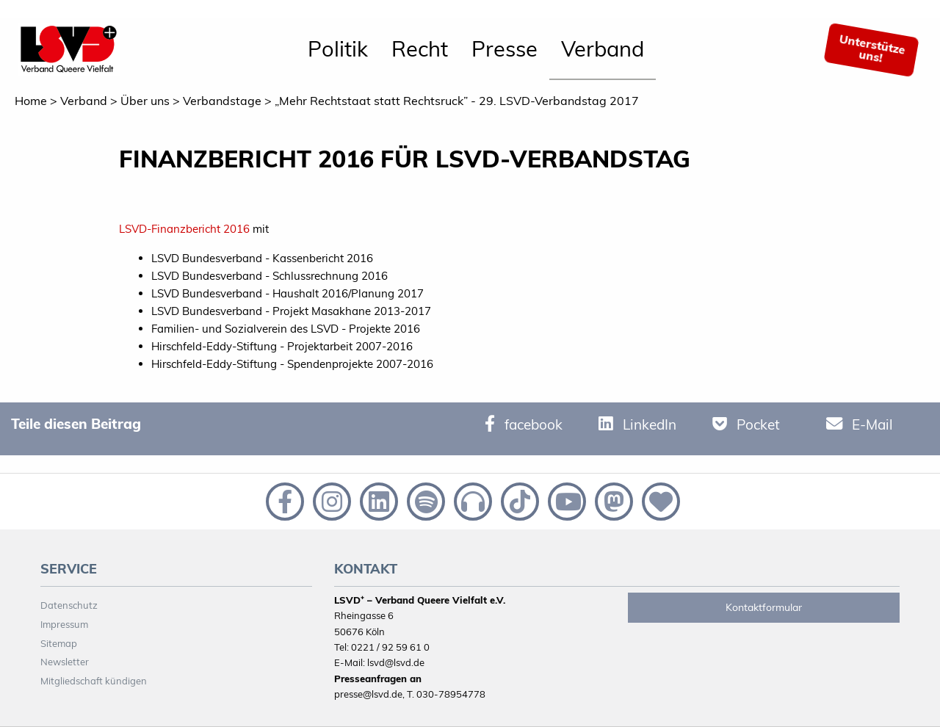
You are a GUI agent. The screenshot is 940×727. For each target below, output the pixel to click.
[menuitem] (338, 50)
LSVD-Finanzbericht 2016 (184, 229)
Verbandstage (222, 100)
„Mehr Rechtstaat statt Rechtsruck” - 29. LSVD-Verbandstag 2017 (457, 100)
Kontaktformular (764, 607)
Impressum (64, 624)
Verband (602, 48)
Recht (419, 48)
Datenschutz (69, 605)
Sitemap (58, 643)
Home (31, 100)
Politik (338, 48)
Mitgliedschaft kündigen (93, 681)
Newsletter (64, 662)
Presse (504, 48)
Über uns (145, 100)
